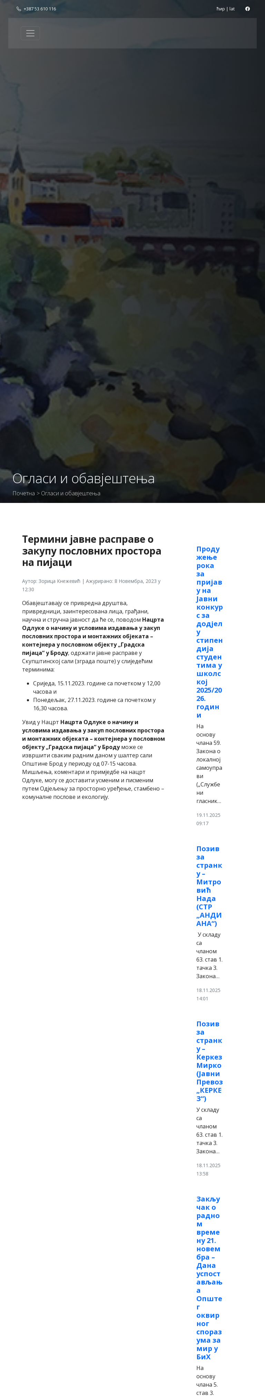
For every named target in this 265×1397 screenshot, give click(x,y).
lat (232, 9)
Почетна (23, 493)
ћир (221, 9)
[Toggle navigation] (30, 33)
